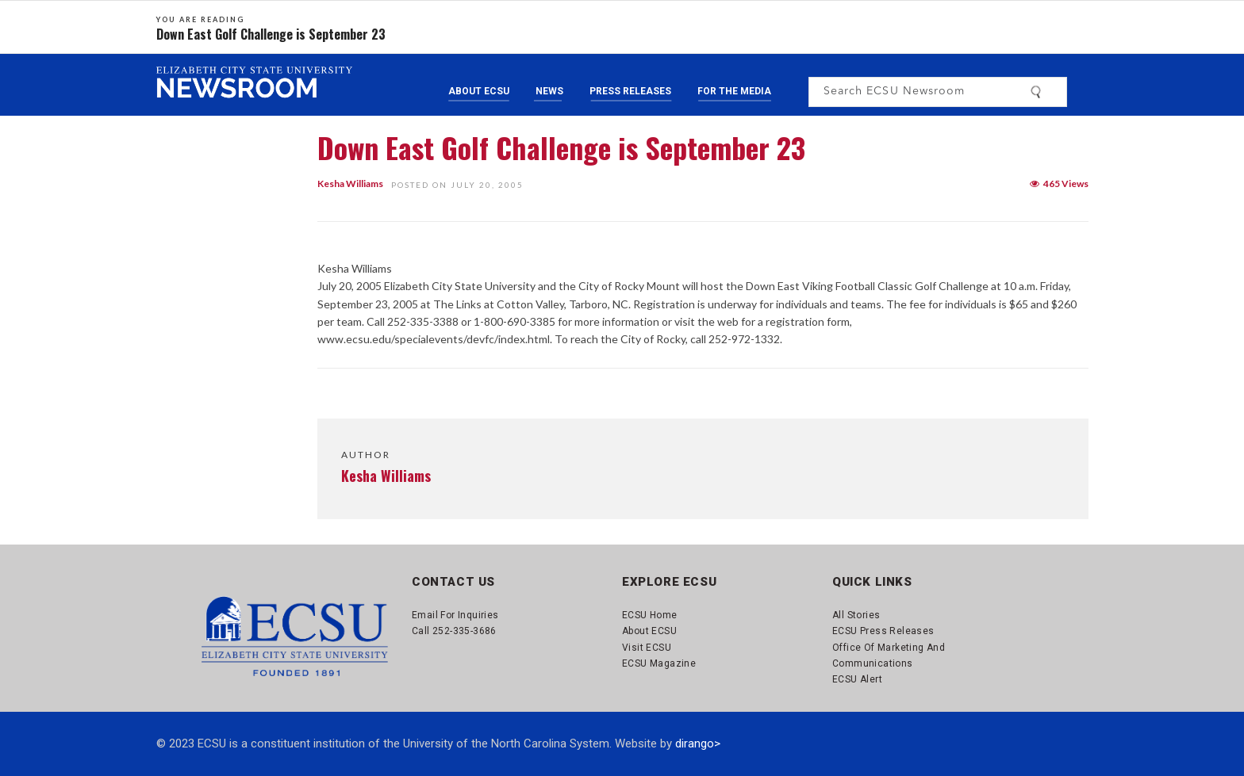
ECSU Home (650, 615)
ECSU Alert (857, 679)
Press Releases (630, 91)
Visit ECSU (646, 647)
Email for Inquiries (455, 615)
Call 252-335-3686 (454, 630)
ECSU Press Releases (883, 630)
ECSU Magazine (659, 663)
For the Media (734, 91)
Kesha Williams (350, 183)
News (549, 91)
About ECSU (478, 91)
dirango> (697, 743)
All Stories (856, 615)
